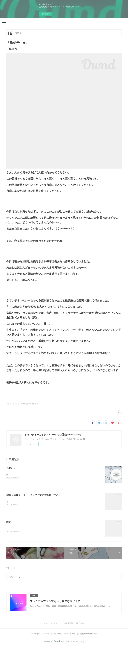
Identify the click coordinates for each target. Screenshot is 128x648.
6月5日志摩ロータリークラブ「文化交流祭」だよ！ (33, 495)
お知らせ (11, 468)
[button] (4, 22)
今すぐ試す (46, 14)
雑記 (8, 522)
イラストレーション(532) (15, 404)
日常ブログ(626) (32, 404)
